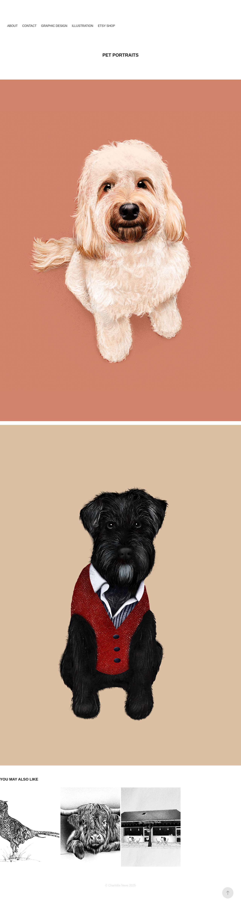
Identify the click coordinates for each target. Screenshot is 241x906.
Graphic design (54, 25)
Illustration (82, 25)
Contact (29, 25)
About (12, 25)
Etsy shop (106, 25)
